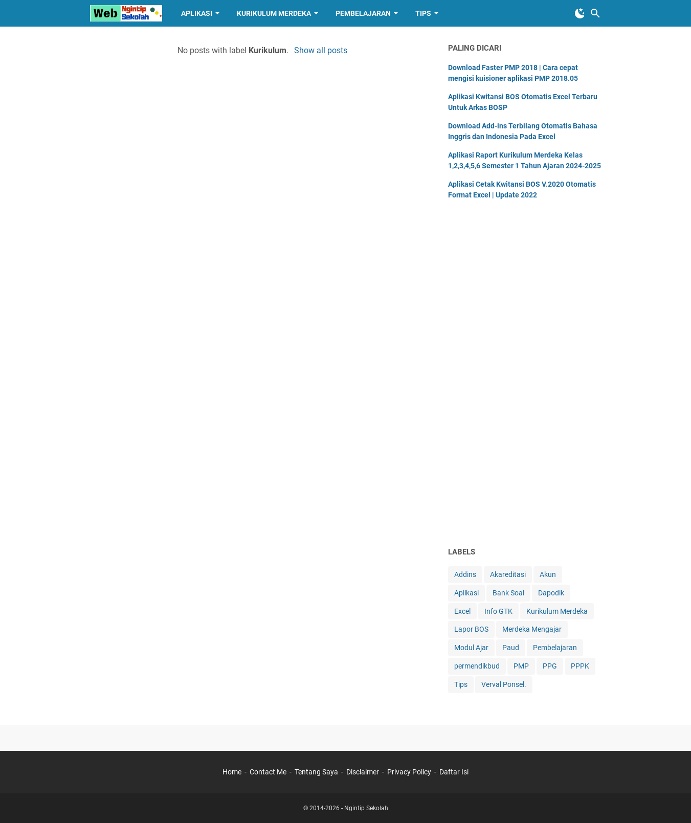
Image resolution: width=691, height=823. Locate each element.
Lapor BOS (471, 629)
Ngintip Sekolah (366, 808)
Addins (465, 574)
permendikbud (477, 666)
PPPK (580, 666)
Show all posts (320, 50)
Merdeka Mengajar (532, 629)
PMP (521, 666)
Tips (423, 13)
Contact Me (268, 772)
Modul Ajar (471, 647)
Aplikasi (196, 13)
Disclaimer (362, 772)
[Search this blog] (595, 13)
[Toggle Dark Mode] (580, 13)
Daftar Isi (454, 772)
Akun (548, 574)
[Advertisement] (524, 377)
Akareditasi (508, 574)
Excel (462, 611)
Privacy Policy (409, 772)
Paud (510, 647)
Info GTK (498, 611)
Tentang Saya (316, 772)
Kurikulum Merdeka (274, 13)
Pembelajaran (363, 13)
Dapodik (551, 593)
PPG (550, 666)
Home (231, 772)
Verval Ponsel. (503, 684)
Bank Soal (508, 593)
